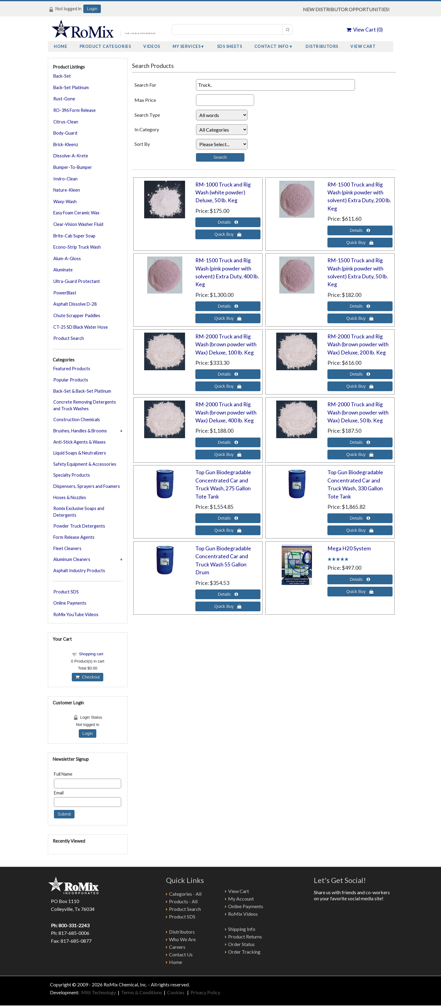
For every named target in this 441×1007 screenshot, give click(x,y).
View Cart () (364, 29)
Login (92, 9)
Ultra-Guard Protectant (76, 281)
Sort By (142, 144)
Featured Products (71, 368)
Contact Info (271, 46)
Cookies (176, 992)
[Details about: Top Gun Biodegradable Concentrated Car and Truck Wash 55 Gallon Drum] (227, 594)
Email (59, 792)
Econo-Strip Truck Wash (77, 247)
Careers (177, 947)
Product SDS (66, 591)
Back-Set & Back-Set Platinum (82, 391)
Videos (151, 46)
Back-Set (62, 76)
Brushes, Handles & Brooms (80, 430)
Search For (145, 85)
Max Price (145, 100)
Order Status (241, 944)
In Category (146, 129)
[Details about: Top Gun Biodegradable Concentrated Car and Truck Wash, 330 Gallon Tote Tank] (360, 518)
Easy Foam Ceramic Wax (76, 212)
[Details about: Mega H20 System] (360, 579)
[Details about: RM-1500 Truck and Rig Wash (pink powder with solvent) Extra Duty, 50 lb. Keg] (360, 306)
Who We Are (182, 939)
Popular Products (70, 379)
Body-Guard (65, 133)
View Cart (363, 46)
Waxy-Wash (65, 201)
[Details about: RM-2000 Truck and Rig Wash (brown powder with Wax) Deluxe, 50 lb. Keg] (360, 442)
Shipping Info (241, 929)
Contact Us (181, 954)
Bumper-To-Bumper (72, 167)
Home (60, 46)
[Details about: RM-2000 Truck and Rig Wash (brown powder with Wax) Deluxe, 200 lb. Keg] (360, 374)
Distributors (322, 46)
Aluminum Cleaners (71, 559)
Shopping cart (91, 654)
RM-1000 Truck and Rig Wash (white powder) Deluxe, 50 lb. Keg (223, 192)
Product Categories (105, 46)
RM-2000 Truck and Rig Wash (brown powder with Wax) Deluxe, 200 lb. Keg (358, 344)
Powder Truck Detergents (79, 526)
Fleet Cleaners (67, 548)
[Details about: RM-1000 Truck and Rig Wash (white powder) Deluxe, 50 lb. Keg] (227, 222)
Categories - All (185, 894)
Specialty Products (71, 475)
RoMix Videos (243, 914)
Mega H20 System (349, 548)
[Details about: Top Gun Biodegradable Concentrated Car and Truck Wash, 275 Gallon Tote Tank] (227, 518)
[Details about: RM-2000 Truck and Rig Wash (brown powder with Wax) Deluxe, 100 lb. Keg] (227, 374)
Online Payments (69, 603)
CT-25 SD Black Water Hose (80, 327)
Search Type (147, 115)
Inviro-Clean (65, 178)
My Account (241, 898)
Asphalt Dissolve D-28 (75, 304)
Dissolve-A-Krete (70, 155)
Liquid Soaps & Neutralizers (79, 452)
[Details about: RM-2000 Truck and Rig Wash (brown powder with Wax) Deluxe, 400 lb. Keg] (227, 442)
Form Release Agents (73, 537)
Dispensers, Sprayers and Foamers (86, 486)
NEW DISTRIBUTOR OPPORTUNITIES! (346, 9)
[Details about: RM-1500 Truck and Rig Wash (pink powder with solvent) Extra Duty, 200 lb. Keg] (360, 230)
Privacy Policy (205, 992)
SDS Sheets (229, 46)
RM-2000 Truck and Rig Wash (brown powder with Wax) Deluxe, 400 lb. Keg (226, 412)
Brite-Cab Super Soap (74, 235)
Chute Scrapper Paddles (76, 315)
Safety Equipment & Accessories (84, 464)
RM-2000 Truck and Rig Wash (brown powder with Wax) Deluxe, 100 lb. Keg (226, 344)
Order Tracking (244, 952)
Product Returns (245, 936)
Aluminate (63, 269)
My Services (187, 46)
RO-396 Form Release (74, 110)
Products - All (183, 901)
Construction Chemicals (76, 419)
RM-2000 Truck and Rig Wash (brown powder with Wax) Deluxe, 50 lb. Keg (358, 412)
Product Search (68, 338)
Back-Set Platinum (71, 87)
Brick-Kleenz (65, 144)
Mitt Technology (98, 992)
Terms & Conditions (141, 992)
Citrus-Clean (65, 121)
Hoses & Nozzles (69, 497)
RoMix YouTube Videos (75, 614)
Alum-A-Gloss (67, 258)
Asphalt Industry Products (79, 570)
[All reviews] (338, 558)
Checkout (87, 677)
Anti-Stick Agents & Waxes (79, 442)
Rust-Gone (64, 98)
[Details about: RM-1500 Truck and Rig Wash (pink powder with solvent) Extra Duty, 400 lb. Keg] (227, 306)
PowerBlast (64, 292)
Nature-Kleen (66, 190)
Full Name (63, 774)
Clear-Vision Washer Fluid (78, 224)
